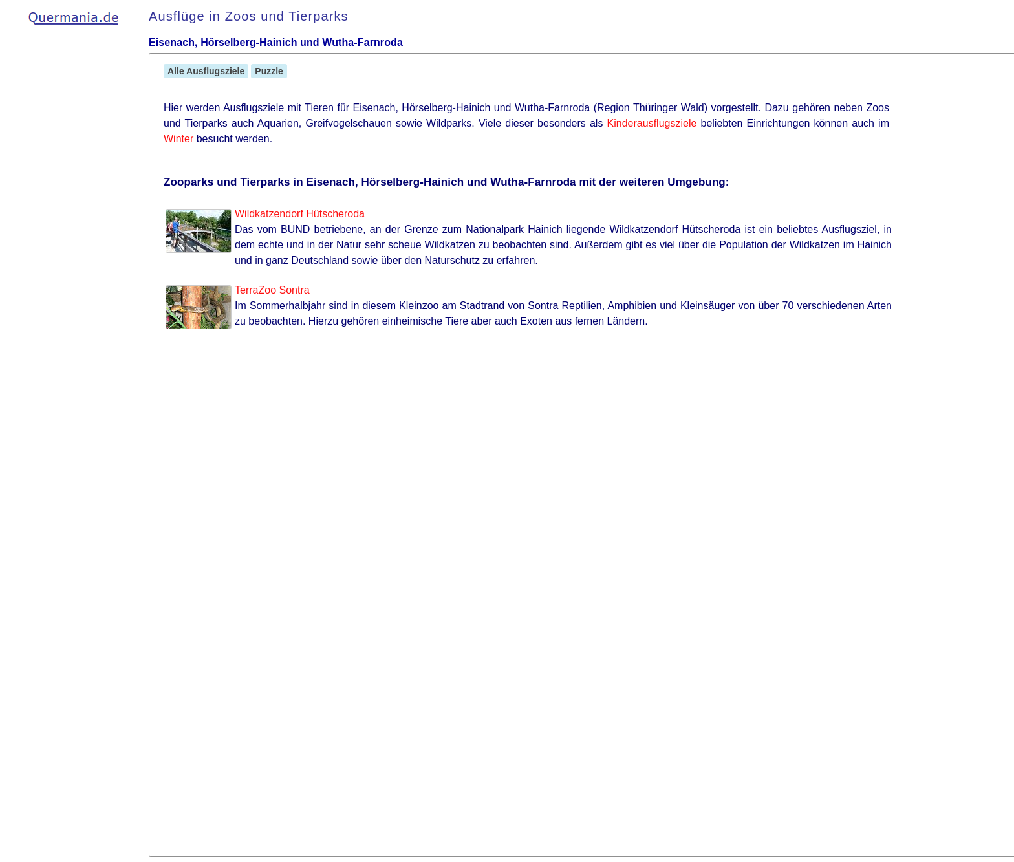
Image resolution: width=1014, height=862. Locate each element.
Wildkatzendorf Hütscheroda (300, 213)
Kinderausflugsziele (652, 123)
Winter (178, 138)
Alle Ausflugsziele (205, 71)
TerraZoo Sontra (272, 290)
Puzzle (269, 71)
